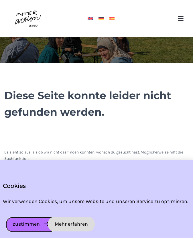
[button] (181, 18)
